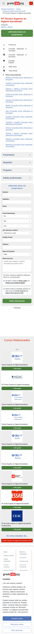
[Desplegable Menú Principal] (3, 3)
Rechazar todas (17, 624)
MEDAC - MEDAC (7, 27)
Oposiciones (24, 570)
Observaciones (8, 258)
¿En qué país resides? (10, 230)
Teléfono (5, 244)
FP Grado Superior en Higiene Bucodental (15, 503)
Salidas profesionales (12, 178)
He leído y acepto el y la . (17, 282)
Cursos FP (23, 557)
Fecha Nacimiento (9, 213)
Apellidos (6, 199)
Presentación (8, 155)
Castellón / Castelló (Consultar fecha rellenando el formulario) (19, 123)
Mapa (5, 552)
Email (4, 206)
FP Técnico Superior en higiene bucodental (15, 384)
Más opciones (17, 630)
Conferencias (24, 561)
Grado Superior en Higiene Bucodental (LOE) (17, 540)
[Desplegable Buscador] (31, 3)
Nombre (5, 192)
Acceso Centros (9, 570)
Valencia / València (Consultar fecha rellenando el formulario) (19, 89)
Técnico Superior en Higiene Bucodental (14, 365)
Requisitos (7, 162)
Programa (7, 170)
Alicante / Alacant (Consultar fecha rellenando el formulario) (19, 134)
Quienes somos (9, 555)
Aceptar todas (17, 618)
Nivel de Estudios (9, 251)
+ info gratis (17, 368)
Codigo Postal (7, 237)
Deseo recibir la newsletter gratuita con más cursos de (18, 291)
